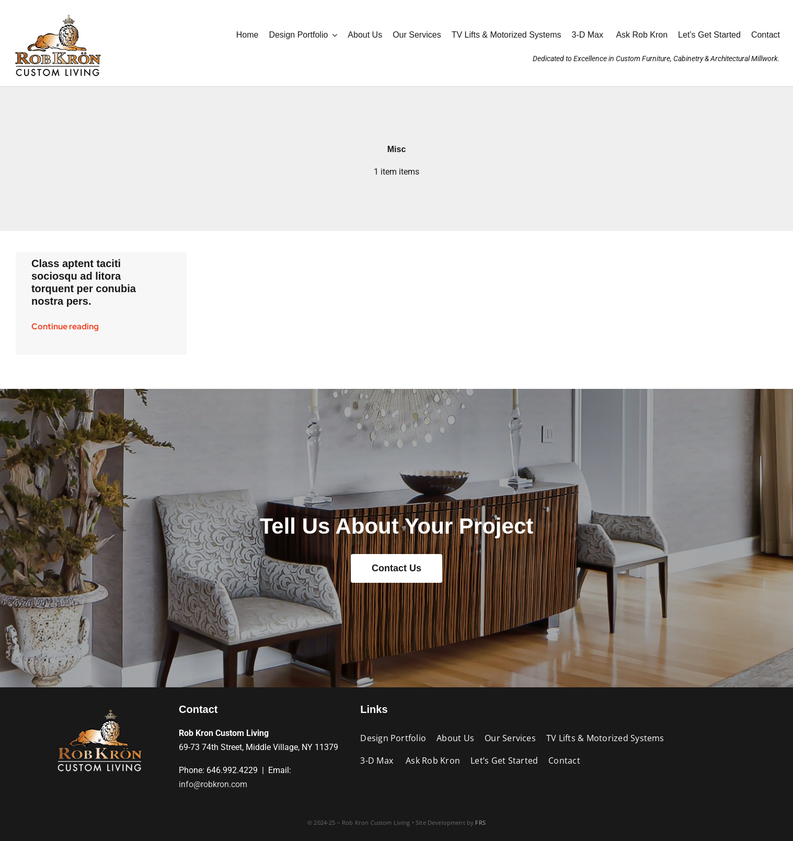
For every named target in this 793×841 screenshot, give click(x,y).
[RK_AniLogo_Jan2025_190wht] (57, 12)
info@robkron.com (213, 784)
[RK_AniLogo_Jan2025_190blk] (99, 707)
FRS (480, 822)
